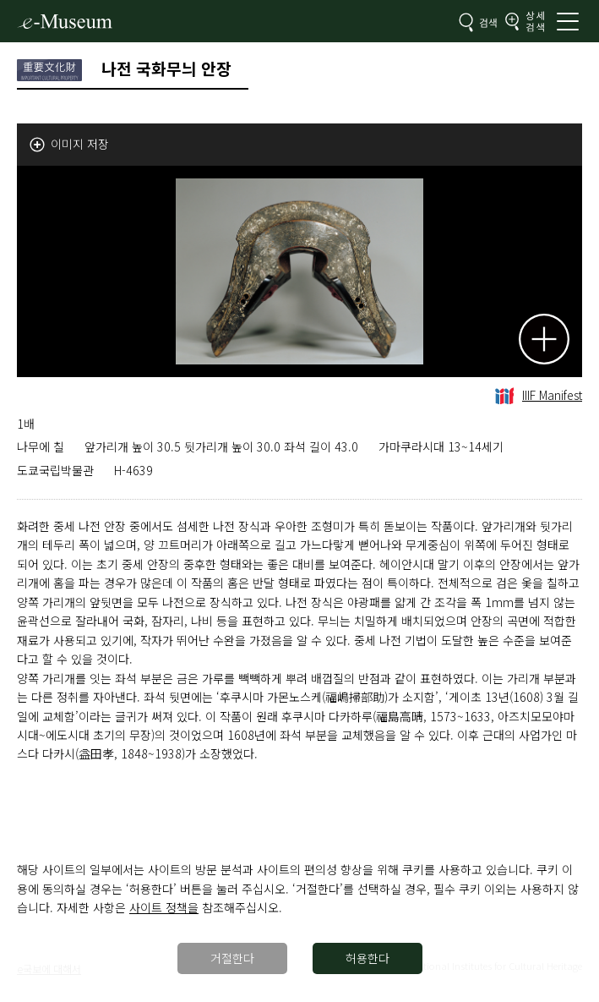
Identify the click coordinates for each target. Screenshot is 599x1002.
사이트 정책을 (164, 907)
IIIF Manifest (538, 394)
